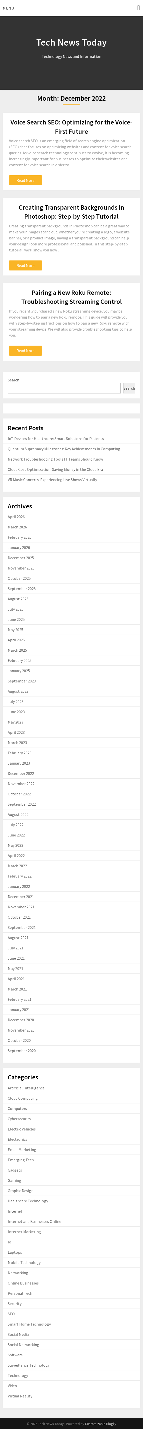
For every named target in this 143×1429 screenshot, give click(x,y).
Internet (15, 1211)
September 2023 (22, 680)
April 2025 (16, 639)
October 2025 (19, 578)
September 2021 (22, 927)
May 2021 (15, 968)
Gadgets (15, 1170)
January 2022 (19, 886)
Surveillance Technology (29, 1365)
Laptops (15, 1252)
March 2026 (17, 526)
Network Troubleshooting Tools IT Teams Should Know (55, 459)
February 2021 (20, 999)
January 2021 (19, 1009)
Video (12, 1385)
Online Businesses (23, 1282)
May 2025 (15, 629)
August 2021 (18, 937)
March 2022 (17, 865)
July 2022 (16, 824)
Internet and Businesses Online (34, 1221)
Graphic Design (21, 1190)
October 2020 (19, 1040)
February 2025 (20, 660)
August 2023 (18, 691)
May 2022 (15, 845)
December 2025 (21, 557)
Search (13, 379)
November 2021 (21, 906)
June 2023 (16, 711)
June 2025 (16, 619)
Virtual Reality (20, 1395)
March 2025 (17, 650)
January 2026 (19, 547)
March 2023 (17, 742)
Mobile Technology (24, 1262)
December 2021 (21, 896)
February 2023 (20, 752)
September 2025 (22, 588)
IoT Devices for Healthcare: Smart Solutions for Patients (56, 438)
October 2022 (19, 793)
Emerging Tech (21, 1159)
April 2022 (16, 855)
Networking (18, 1272)
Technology (18, 1375)
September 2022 (22, 804)
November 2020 (21, 1030)
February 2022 (20, 876)
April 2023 (16, 732)
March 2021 (17, 988)
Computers (17, 1108)
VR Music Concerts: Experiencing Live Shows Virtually (52, 479)
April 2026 (16, 516)
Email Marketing (22, 1149)
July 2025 (16, 609)
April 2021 (16, 978)
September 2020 (22, 1050)
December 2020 (21, 1019)
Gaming (14, 1180)
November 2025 (21, 567)
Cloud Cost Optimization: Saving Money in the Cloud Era (55, 469)
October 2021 (19, 917)
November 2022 (21, 783)
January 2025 (19, 670)
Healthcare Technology (28, 1200)
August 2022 (18, 814)
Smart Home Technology (29, 1324)
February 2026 (20, 537)
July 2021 (16, 947)
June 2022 (16, 834)
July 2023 (16, 701)
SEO (11, 1313)
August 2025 (18, 598)
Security (15, 1303)
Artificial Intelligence (26, 1087)
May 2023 (15, 722)
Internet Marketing (24, 1231)
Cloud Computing (23, 1098)
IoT (11, 1241)
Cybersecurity (19, 1118)
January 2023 (19, 763)
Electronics (17, 1139)
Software (15, 1354)
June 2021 (16, 958)
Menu (8, 8)
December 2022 (21, 773)
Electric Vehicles (22, 1128)
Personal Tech (20, 1293)
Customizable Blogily (100, 1423)
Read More (25, 180)
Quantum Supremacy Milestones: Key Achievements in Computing (64, 448)
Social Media (18, 1334)
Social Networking (23, 1344)
